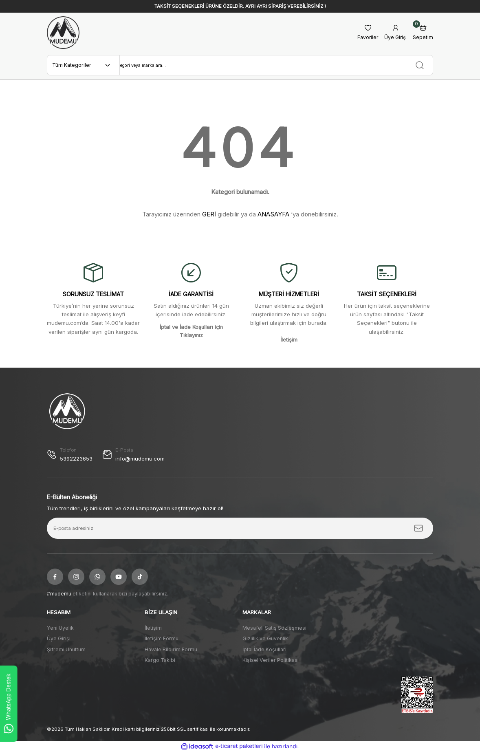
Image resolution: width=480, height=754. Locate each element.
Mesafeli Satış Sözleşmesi (274, 629)
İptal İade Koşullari (264, 651)
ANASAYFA (273, 216)
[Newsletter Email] (240, 530)
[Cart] (423, 33)
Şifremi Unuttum (66, 651)
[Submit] (418, 530)
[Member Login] (395, 33)
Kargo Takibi (160, 662)
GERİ (209, 216)
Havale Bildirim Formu (171, 651)
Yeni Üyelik (60, 629)
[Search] (276, 66)
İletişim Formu (161, 640)
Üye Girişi (58, 640)
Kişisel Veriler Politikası (270, 662)
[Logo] (63, 32)
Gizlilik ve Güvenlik (265, 640)
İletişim (153, 629)
